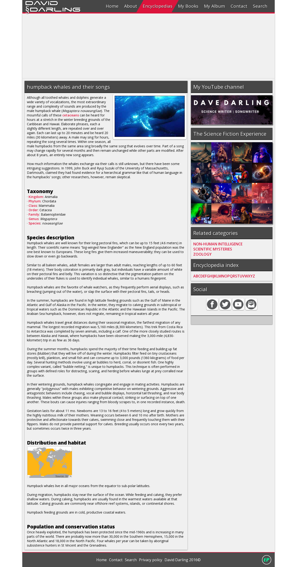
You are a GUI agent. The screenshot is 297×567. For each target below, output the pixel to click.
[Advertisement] (148, 46)
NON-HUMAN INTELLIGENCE (217, 244)
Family (34, 214)
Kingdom (36, 196)
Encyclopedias (157, 6)
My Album (214, 6)
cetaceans (70, 115)
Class (33, 205)
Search (260, 6)
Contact (239, 6)
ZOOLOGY (202, 254)
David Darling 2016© (183, 559)
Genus (34, 219)
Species (34, 223)
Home (112, 6)
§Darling (53, 9)
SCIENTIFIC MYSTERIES (212, 249)
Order (33, 210)
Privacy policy (150, 559)
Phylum (35, 201)
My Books (188, 6)
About (130, 6)
